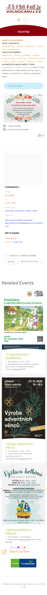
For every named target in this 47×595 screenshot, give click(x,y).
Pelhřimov (30, 46)
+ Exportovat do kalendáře (17, 130)
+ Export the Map (14, 126)
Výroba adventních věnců (19, 446)
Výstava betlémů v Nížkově (19, 531)
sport (14, 61)
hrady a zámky (8, 58)
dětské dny (7, 55)
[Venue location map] (23, 168)
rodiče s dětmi (31, 211)
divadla (36, 55)
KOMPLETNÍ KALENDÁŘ (12, 40)
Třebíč (40, 46)
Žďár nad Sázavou (10, 49)
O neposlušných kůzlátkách (17, 356)
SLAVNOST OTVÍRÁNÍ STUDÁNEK (22, 255)
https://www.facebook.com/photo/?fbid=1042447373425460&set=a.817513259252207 (23, 223)
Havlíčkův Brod (8, 46)
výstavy (30, 61)
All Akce (11, 261)
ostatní (39, 61)
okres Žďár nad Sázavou (15, 211)
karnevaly (21, 58)
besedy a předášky (22, 55)
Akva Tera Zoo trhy (29, 261)
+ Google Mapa (17, 242)
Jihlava (20, 46)
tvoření (21, 61)
